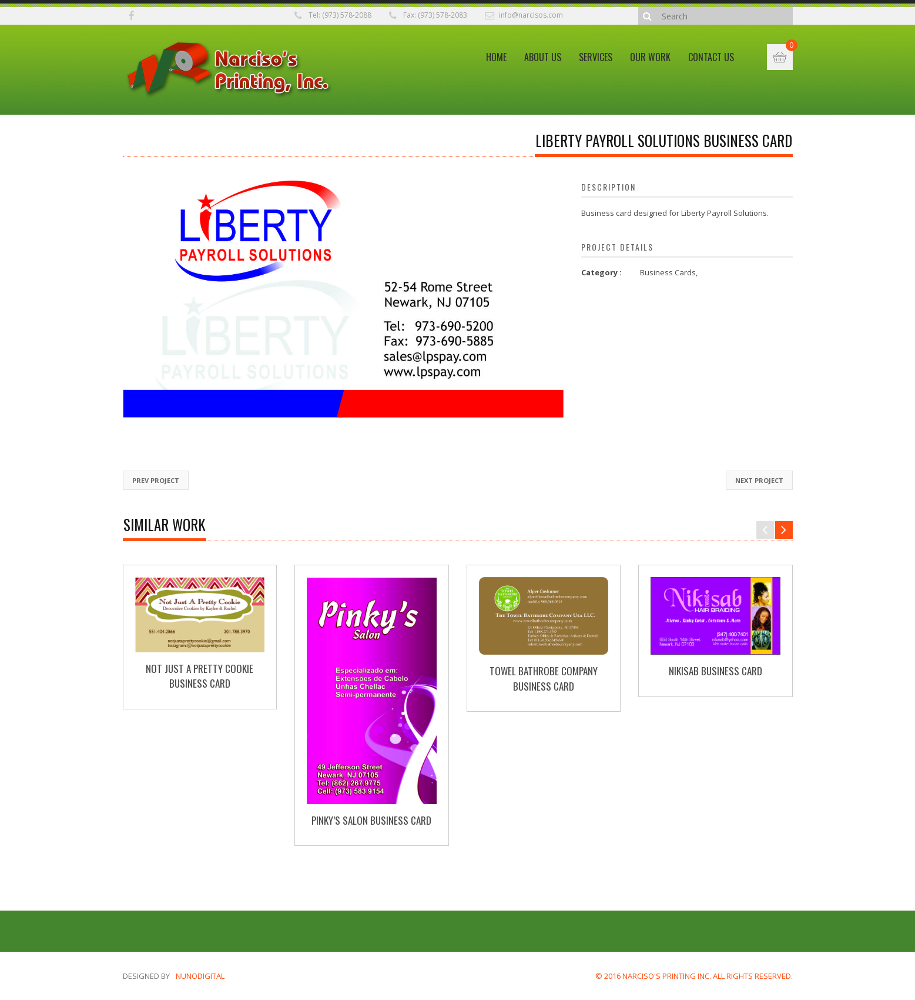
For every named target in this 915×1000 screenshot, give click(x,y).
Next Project (759, 480)
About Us (542, 57)
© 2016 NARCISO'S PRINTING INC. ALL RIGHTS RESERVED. (694, 976)
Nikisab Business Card (715, 671)
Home (496, 57)
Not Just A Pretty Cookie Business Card (199, 676)
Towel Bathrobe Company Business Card (544, 679)
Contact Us (711, 57)
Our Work (650, 57)
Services (595, 57)
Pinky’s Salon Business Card (371, 820)
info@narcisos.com (531, 15)
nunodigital (200, 976)
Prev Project (155, 480)
